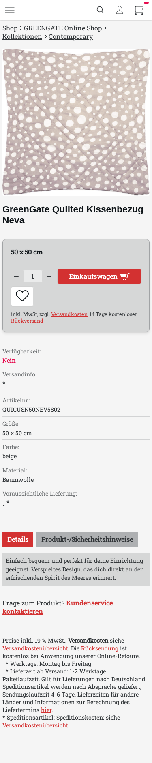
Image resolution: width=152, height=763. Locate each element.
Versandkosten (69, 314)
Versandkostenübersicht (35, 648)
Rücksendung (99, 648)
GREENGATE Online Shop (63, 28)
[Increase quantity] (49, 276)
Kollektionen (22, 36)
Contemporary (71, 36)
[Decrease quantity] (16, 276)
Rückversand (27, 320)
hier (46, 710)
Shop (9, 28)
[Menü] (9, 10)
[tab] (17, 539)
